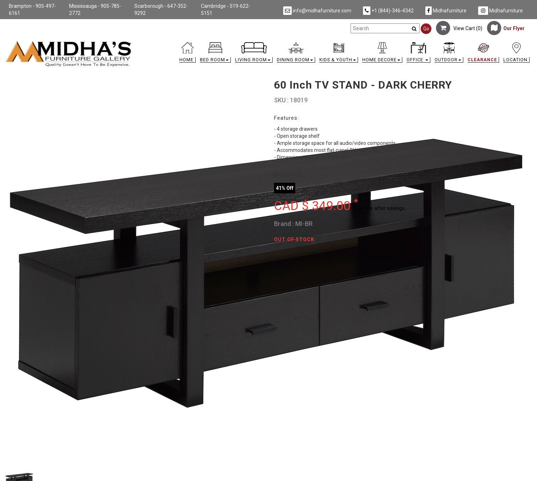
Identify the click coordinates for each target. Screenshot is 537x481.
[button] (215, 54)
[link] (334, 43)
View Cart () (459, 28)
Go (426, 29)
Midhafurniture (445, 10)
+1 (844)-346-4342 (388, 10)
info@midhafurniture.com (317, 10)
